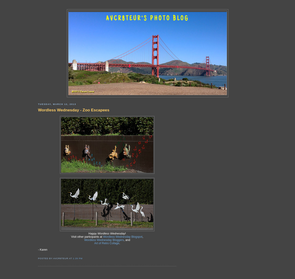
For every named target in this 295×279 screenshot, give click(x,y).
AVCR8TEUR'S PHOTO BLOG (147, 18)
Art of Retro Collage (106, 243)
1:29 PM (78, 258)
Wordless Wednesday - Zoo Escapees (73, 110)
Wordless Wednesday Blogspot (122, 236)
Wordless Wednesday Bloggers (104, 240)
